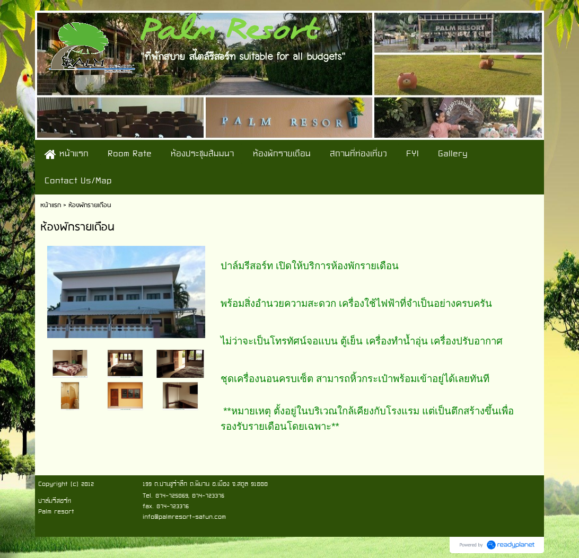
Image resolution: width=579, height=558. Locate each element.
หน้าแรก (50, 205)
